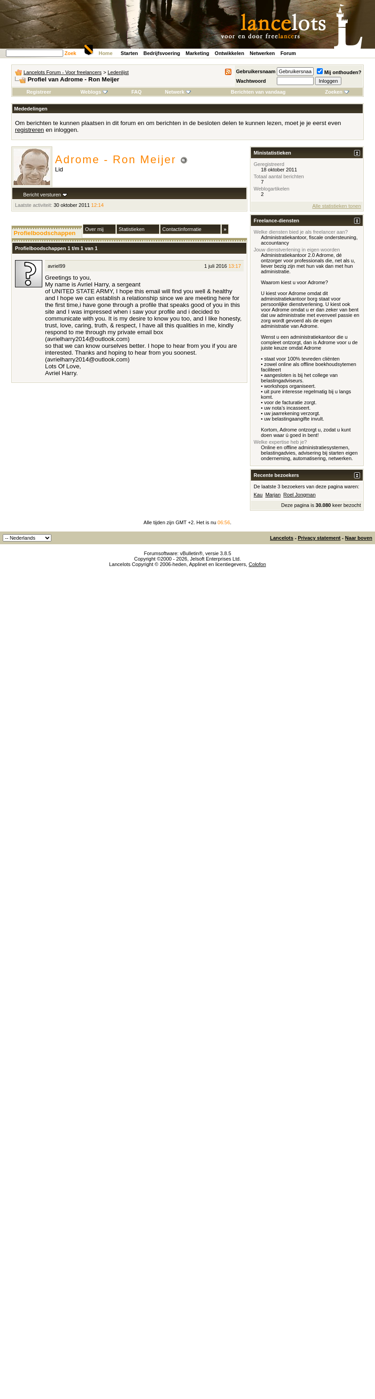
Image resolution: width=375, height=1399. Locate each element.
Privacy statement (319, 538)
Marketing (197, 53)
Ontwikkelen (229, 53)
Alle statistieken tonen (336, 206)
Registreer (38, 92)
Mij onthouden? (339, 72)
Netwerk (178, 92)
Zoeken (337, 92)
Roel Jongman (299, 494)
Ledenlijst (118, 72)
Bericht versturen (42, 194)
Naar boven (358, 538)
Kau (258, 494)
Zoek (70, 53)
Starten (129, 53)
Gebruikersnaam (255, 71)
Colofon (257, 564)
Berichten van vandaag (258, 92)
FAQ (136, 92)
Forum (288, 53)
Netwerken (262, 53)
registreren (29, 129)
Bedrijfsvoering (162, 53)
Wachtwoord (251, 81)
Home (106, 53)
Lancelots (281, 538)
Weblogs (94, 92)
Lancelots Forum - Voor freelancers (63, 72)
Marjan (273, 494)
